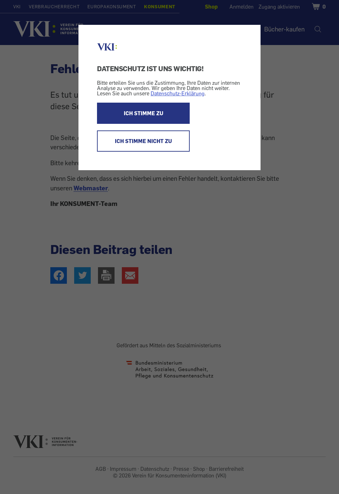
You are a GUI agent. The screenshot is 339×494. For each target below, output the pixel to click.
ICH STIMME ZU (143, 113)
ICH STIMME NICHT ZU (143, 141)
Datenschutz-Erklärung (178, 93)
